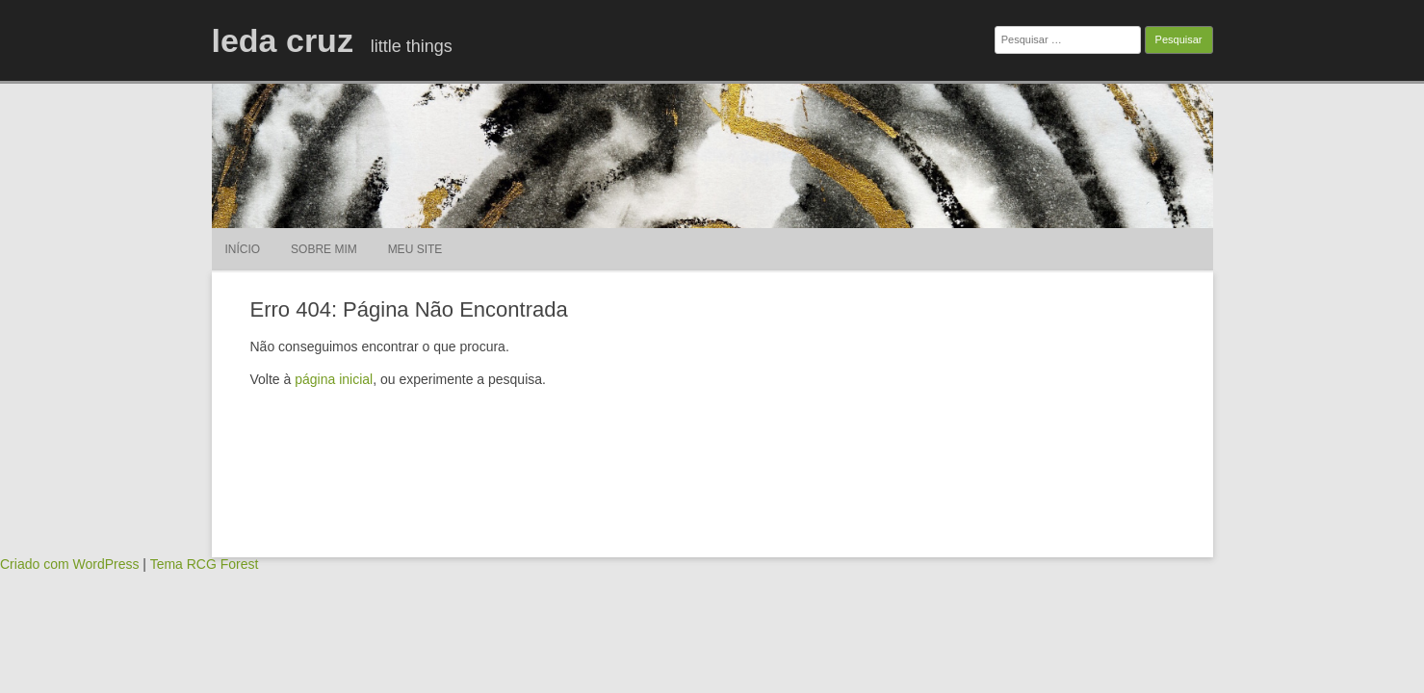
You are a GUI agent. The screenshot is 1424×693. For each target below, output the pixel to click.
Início (243, 249)
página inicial (334, 379)
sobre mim (324, 249)
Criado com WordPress (69, 564)
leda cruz (282, 40)
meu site (415, 249)
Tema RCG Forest (204, 564)
